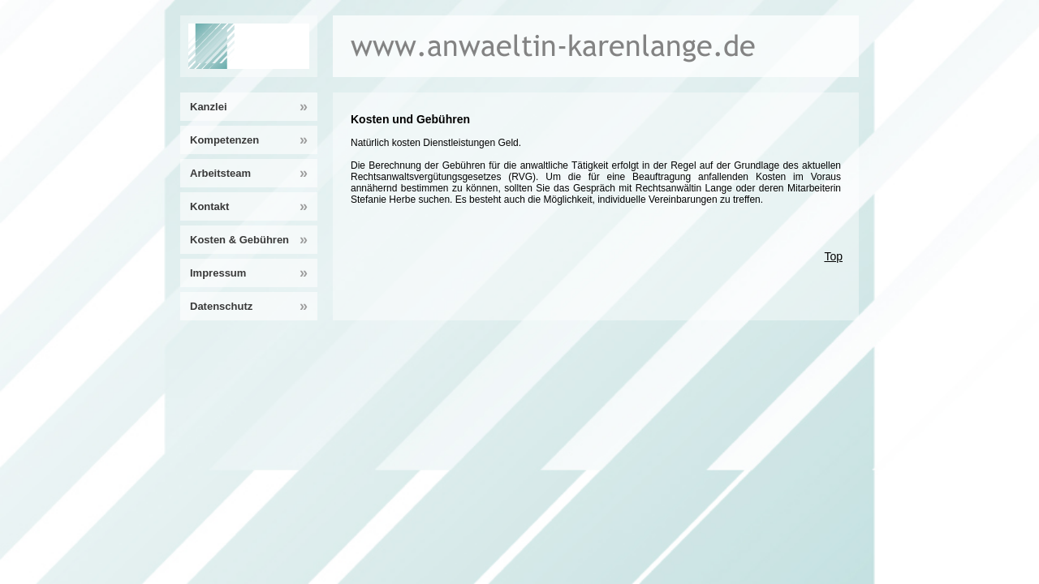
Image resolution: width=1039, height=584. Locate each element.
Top (833, 256)
